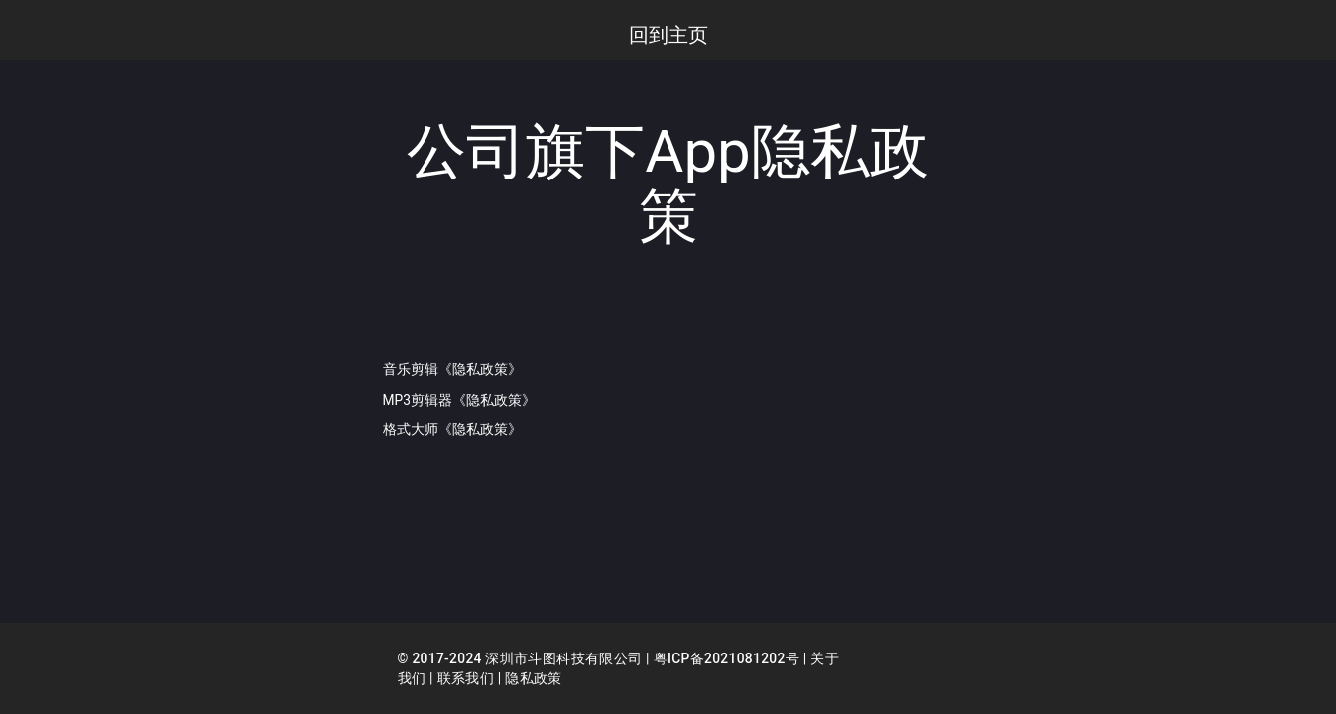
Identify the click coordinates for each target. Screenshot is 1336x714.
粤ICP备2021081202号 (728, 659)
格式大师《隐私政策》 (452, 428)
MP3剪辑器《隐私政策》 (460, 399)
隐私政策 (533, 679)
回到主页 (668, 35)
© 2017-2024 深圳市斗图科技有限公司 (521, 659)
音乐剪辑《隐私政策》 (452, 369)
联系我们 (465, 679)
